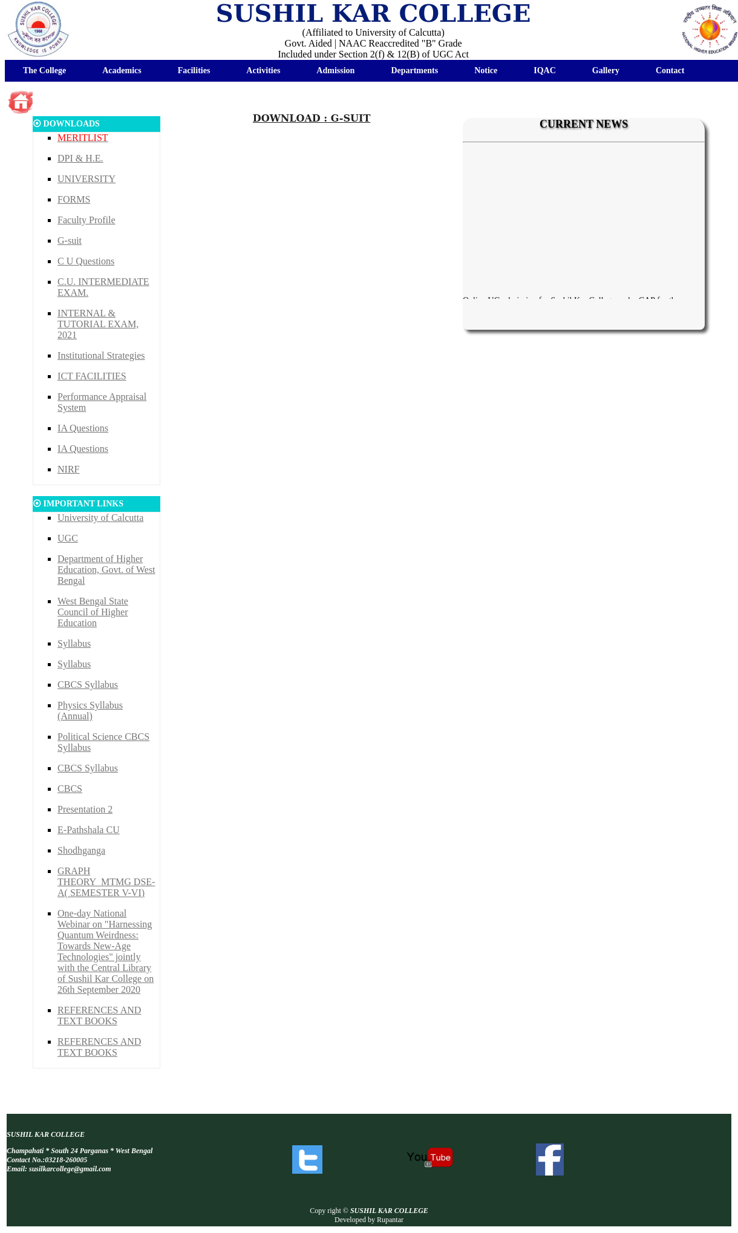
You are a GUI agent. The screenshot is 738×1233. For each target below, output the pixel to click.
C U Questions (85, 261)
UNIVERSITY (86, 179)
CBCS (69, 788)
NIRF (68, 469)
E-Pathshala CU (88, 830)
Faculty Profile (86, 220)
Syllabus (74, 643)
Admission (335, 70)
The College (44, 70)
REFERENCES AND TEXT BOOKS (99, 1015)
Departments (414, 70)
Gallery (605, 70)
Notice (485, 70)
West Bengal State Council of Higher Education (92, 612)
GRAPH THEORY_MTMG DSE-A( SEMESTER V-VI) (106, 882)
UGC (67, 538)
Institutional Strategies (101, 355)
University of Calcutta (100, 517)
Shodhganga (81, 850)
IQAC (545, 70)
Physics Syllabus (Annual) (90, 710)
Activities (263, 70)
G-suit (69, 240)
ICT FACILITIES (91, 376)
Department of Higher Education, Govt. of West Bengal (106, 570)
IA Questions (82, 428)
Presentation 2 (85, 809)
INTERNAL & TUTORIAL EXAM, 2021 (98, 324)
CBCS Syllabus (87, 684)
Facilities (194, 70)
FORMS (73, 199)
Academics (122, 70)
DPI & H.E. (80, 158)
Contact (670, 70)
